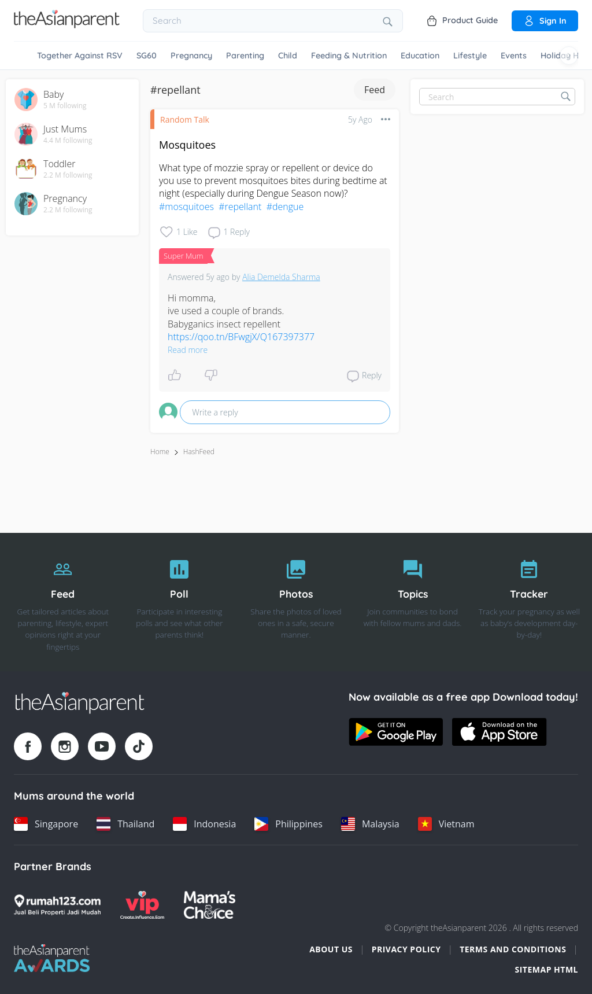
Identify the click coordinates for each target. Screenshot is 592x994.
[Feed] (63, 602)
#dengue (285, 206)
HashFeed (198, 451)
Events (514, 55)
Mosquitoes (187, 145)
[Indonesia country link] (204, 824)
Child (287, 55)
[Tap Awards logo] (52, 958)
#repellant (240, 206)
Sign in (545, 21)
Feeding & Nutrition (349, 55)
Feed (374, 89)
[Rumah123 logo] (57, 905)
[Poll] (179, 602)
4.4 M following (67, 140)
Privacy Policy (406, 949)
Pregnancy (191, 55)
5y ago (360, 119)
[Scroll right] (569, 55)
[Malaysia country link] (370, 824)
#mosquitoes (186, 206)
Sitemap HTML (546, 969)
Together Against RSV (80, 55)
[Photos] (296, 602)
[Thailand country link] (125, 824)
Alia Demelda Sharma (281, 276)
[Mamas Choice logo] (209, 905)
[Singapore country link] (46, 824)
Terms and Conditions (513, 949)
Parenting (245, 55)
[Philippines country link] (288, 824)
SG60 (146, 55)
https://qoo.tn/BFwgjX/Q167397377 (241, 336)
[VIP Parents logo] (142, 905)
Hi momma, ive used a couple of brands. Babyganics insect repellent (242, 317)
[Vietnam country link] (446, 824)
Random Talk (184, 119)
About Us (331, 949)
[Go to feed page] (67, 25)
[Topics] (412, 602)
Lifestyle (470, 55)
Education (420, 55)
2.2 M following (67, 175)
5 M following (65, 106)
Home (159, 451)
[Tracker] (529, 602)
